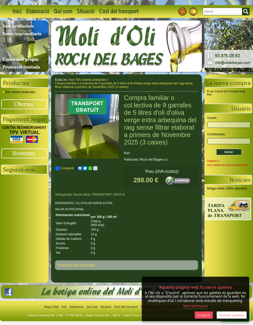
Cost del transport (119, 11)
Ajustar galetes (231, 315)
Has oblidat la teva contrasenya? (227, 164)
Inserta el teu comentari (76, 265)
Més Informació (195, 306)
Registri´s (213, 160)
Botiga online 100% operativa (227, 188)
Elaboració (37, 11)
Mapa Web (52, 307)
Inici (17, 11)
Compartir (64, 168)
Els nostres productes (19, 92)
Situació (86, 11)
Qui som (63, 11)
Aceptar (203, 315)
